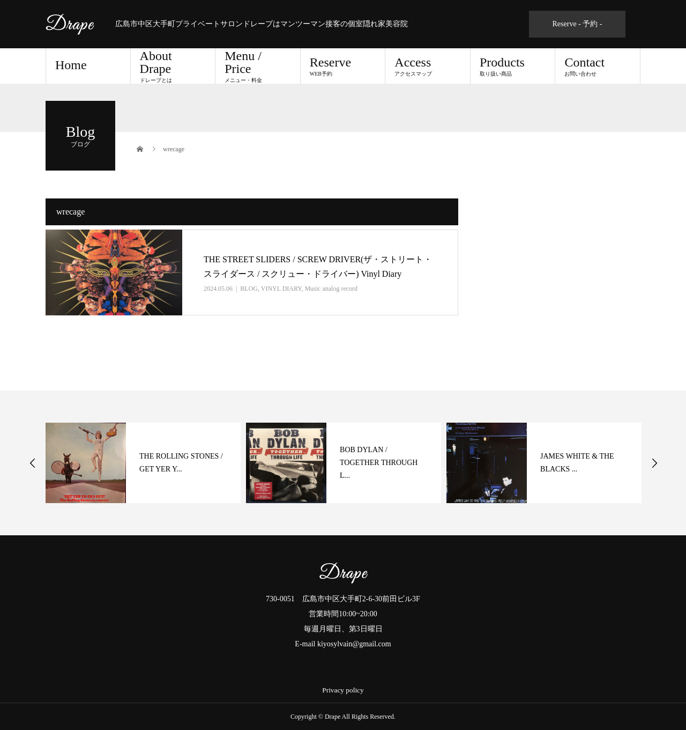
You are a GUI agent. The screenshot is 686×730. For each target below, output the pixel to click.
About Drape (173, 66)
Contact (597, 66)
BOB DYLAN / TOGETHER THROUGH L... (378, 463)
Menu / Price (258, 66)
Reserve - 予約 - (577, 24)
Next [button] (654, 463)
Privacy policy (342, 690)
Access (427, 66)
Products (513, 66)
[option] (143, 463)
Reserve (343, 66)
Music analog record (330, 288)
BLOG (249, 288)
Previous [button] (32, 463)
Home (71, 65)
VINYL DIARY (281, 288)
